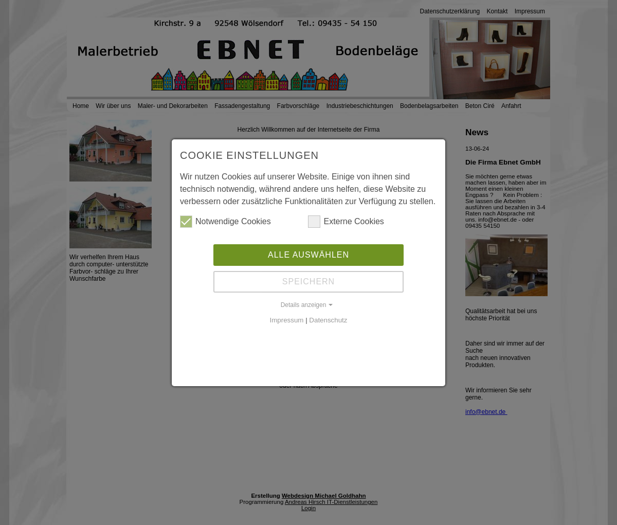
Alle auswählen (308, 254)
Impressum (287, 320)
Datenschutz (328, 320)
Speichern (308, 281)
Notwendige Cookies (225, 221)
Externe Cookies (346, 221)
